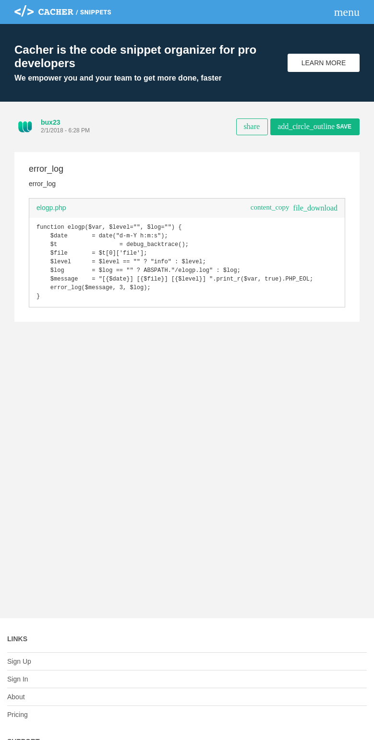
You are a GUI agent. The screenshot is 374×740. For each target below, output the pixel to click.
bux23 (50, 122)
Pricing (17, 714)
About (16, 697)
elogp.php (51, 207)
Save (314, 126)
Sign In (17, 679)
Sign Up (19, 661)
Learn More (324, 63)
